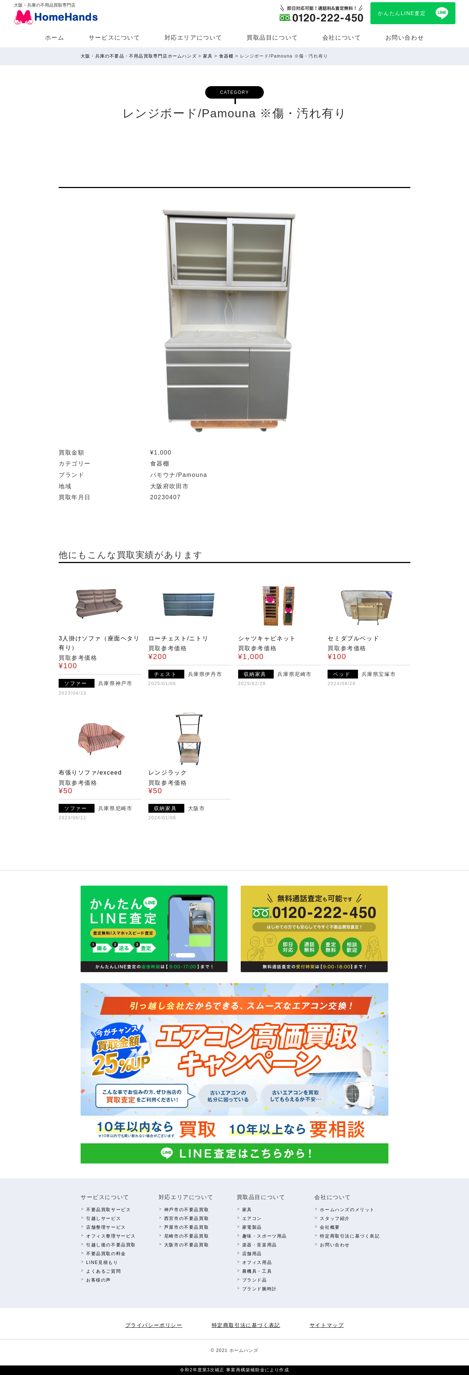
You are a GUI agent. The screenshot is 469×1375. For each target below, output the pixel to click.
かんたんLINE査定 (402, 13)
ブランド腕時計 (259, 1288)
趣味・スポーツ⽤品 (264, 1236)
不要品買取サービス (108, 1209)
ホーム (54, 37)
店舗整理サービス (106, 1227)
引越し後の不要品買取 (111, 1244)
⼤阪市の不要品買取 (186, 1244)
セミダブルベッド (353, 638)
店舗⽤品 (252, 1253)
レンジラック (167, 772)
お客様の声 (98, 1280)
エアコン (252, 1218)
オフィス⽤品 (257, 1262)
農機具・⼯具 (257, 1271)
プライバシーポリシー (153, 1325)
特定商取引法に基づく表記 (350, 1236)
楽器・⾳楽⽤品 (259, 1244)
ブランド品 (254, 1280)
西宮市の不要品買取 (186, 1218)
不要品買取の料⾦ (106, 1253)
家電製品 (252, 1227)
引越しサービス (103, 1218)
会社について (341, 37)
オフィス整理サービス (111, 1236)
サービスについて (114, 37)
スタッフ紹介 (335, 1218)
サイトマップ (327, 1325)
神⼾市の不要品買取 (186, 1209)
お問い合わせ (404, 37)
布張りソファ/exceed (90, 772)
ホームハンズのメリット (347, 1209)
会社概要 (330, 1227)
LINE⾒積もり (102, 1262)
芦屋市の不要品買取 (186, 1227)
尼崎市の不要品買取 (186, 1236)
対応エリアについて (193, 37)
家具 (247, 1209)
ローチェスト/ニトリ (178, 638)
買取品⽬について (272, 37)
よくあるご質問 (103, 1271)
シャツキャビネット (267, 638)
